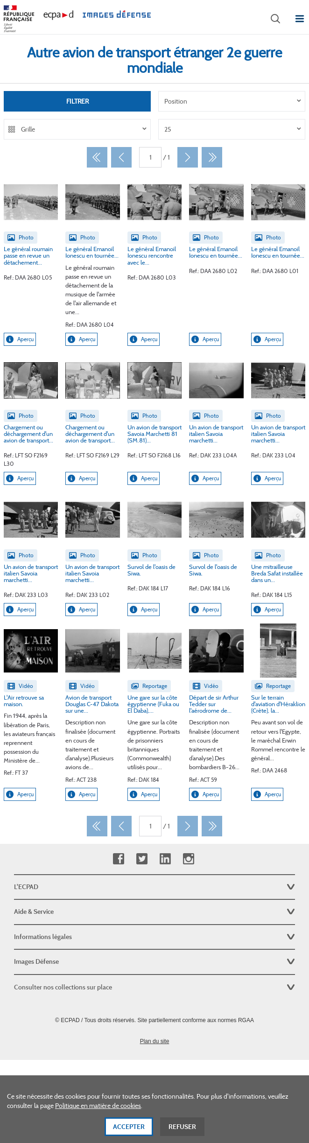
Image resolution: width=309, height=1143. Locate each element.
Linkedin (165, 859)
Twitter (141, 859)
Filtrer (77, 101)
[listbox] (231, 101)
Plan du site (154, 1041)
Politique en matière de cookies (98, 1110)
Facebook (118, 859)
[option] (232, 101)
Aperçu (20, 339)
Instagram (188, 859)
